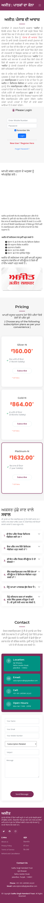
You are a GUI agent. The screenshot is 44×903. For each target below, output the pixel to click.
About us (4, 842)
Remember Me (23, 130)
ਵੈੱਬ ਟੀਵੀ (26, 849)
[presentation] (24, 784)
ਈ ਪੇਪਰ (26, 846)
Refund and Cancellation (10, 853)
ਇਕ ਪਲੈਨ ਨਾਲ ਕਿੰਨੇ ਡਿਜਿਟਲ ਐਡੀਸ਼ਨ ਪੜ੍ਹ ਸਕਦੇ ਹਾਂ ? (17, 548)
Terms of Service (7, 849)
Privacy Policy (6, 846)
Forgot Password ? (22, 149)
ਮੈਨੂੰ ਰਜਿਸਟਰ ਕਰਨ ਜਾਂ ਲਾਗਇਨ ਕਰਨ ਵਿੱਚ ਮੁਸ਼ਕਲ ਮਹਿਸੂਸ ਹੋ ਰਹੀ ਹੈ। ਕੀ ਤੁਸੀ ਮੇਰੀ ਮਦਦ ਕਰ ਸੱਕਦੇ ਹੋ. (20, 600)
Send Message (22, 794)
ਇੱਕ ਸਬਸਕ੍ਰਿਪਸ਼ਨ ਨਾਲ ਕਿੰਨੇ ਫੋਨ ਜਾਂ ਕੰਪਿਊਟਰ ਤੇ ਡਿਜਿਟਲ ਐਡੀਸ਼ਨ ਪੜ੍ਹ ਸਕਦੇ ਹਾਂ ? (20, 575)
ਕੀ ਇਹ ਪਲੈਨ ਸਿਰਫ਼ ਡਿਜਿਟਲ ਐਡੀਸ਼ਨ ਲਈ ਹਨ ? (17, 535)
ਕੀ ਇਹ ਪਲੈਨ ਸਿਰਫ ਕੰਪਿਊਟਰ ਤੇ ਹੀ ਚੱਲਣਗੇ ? (20, 560)
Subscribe (22, 371)
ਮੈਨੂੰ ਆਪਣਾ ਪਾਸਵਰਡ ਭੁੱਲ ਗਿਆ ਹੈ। (20, 587)
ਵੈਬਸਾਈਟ (26, 842)
